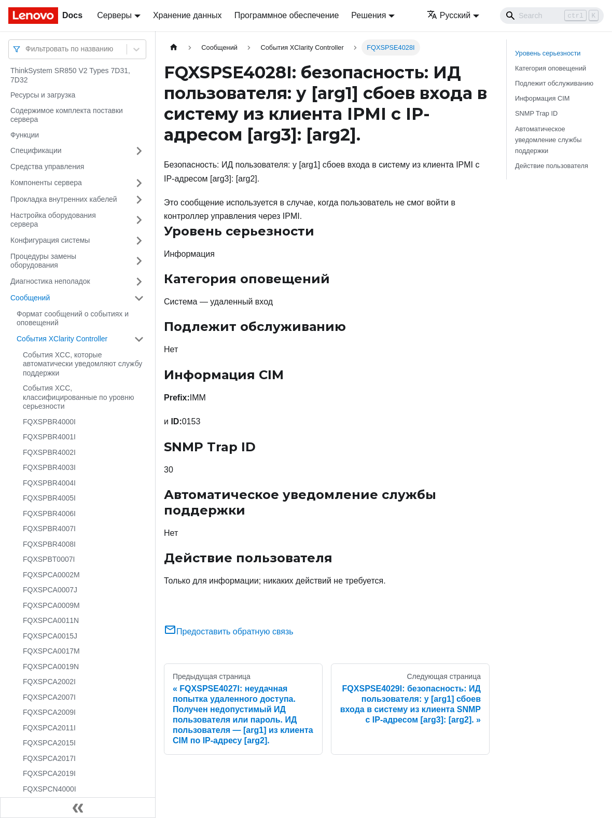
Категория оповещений (550, 68)
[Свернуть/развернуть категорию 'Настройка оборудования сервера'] (139, 220)
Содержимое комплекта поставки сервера (66, 115)
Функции (24, 135)
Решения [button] (368, 15)
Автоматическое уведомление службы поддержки (548, 140)
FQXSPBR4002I (49, 452)
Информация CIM (542, 98)
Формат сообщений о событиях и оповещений (73, 318)
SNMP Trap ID (536, 113)
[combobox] (26, 49)
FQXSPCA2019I (49, 773)
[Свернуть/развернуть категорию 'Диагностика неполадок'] (139, 281)
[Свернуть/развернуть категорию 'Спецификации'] (139, 151)
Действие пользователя (551, 166)
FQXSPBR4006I (49, 513)
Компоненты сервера (46, 182)
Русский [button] (448, 15)
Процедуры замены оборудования (43, 261)
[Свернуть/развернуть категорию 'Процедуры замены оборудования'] (139, 261)
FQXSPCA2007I (49, 697)
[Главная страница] (174, 47)
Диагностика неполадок (50, 281)
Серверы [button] (114, 15)
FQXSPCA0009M (51, 605)
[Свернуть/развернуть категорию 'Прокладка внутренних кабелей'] (139, 199)
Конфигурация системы (50, 240)
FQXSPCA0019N (51, 666)
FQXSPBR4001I (49, 437)
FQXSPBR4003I (49, 467)
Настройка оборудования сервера (53, 220)
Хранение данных (187, 15)
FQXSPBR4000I (49, 422)
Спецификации (36, 150)
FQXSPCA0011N (51, 620)
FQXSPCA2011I (49, 728)
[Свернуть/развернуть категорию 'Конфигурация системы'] (139, 240)
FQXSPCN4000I (49, 789)
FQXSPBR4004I (49, 483)
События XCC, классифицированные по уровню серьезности (78, 397)
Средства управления (47, 166)
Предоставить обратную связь (229, 631)
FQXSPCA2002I (49, 681)
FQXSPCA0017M (51, 651)
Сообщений (30, 298)
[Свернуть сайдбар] (78, 807)
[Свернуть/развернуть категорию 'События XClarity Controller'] (139, 339)
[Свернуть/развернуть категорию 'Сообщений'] (139, 298)
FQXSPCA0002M (51, 575)
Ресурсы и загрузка (42, 95)
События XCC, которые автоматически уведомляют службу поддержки (82, 364)
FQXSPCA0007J (50, 590)
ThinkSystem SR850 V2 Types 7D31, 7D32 (70, 75)
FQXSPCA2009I (49, 712)
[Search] (552, 15)
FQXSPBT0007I (49, 559)
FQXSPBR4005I (49, 498)
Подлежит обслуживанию (554, 83)
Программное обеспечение (286, 15)
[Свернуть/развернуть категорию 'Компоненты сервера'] (139, 183)
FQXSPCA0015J (50, 636)
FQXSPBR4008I (49, 544)
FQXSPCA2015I (49, 743)
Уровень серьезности (547, 53)
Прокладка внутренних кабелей (63, 199)
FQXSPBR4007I (49, 528)
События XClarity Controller (62, 339)
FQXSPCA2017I (49, 758)
